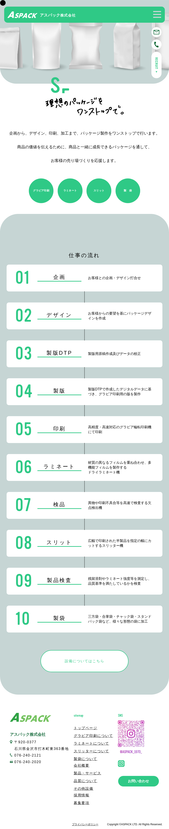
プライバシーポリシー (85, 824)
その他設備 (84, 788)
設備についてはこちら (84, 661)
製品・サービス (87, 773)
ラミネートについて (91, 743)
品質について (85, 781)
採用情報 (82, 795)
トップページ (85, 728)
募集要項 (82, 803)
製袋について (85, 759)
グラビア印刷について (93, 736)
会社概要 (82, 765)
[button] (157, 14)
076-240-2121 (27, 755)
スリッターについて (91, 751)
